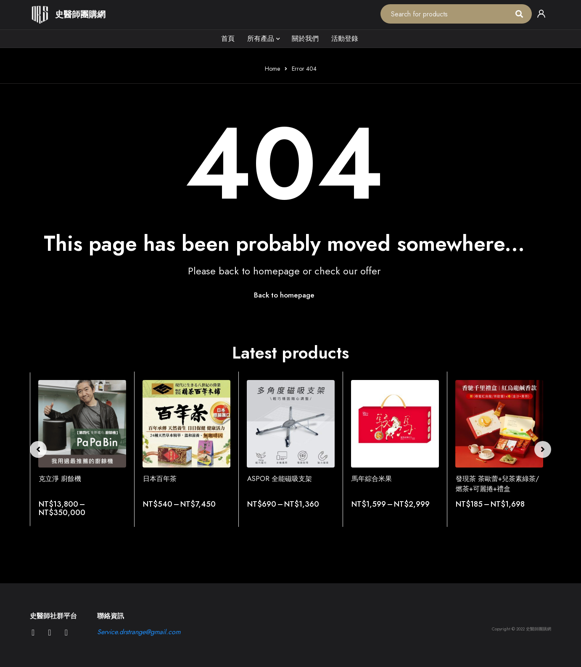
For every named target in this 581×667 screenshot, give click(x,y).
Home (272, 68)
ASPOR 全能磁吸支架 (279, 479)
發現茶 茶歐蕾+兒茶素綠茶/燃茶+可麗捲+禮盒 (497, 484)
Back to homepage (284, 295)
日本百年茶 (160, 479)
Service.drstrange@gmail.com (138, 632)
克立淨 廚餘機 (60, 479)
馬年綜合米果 (371, 479)
